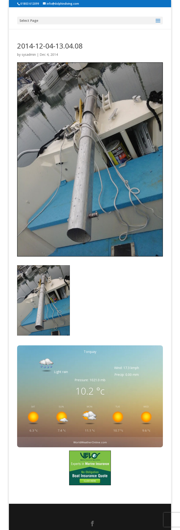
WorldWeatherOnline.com (90, 442)
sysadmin (29, 54)
